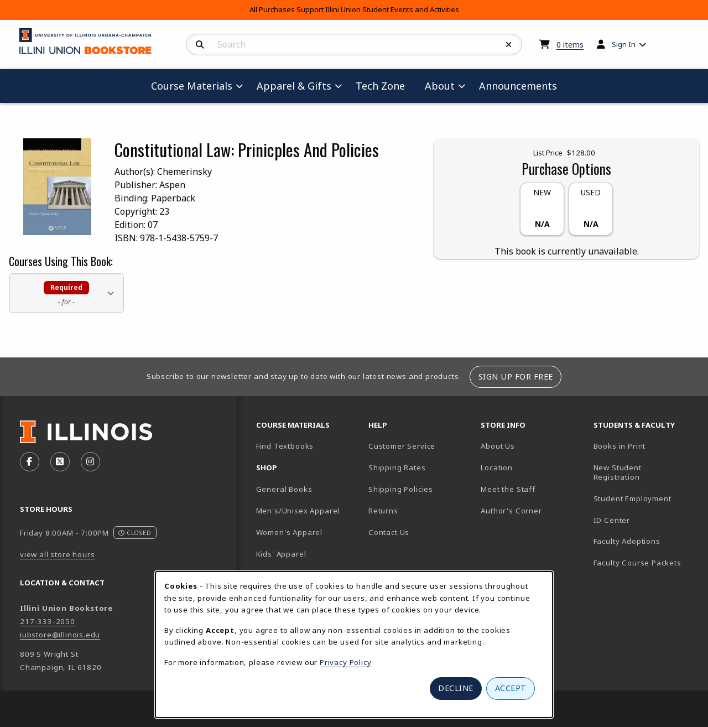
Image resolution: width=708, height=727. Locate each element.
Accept (511, 688)
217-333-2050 (47, 621)
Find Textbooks (285, 446)
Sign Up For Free (515, 376)
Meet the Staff (508, 489)
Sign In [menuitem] (624, 44)
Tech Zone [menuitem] (385, 85)
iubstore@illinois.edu (60, 635)
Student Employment (645, 498)
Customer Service (401, 446)
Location (497, 467)
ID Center (645, 520)
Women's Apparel (289, 532)
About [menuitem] (440, 85)
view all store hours (57, 554)
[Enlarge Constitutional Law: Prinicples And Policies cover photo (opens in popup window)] (57, 186)
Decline (455, 688)
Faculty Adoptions (627, 541)
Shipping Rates (397, 467)
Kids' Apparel (281, 554)
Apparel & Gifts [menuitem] (294, 85)
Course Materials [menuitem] (191, 85)
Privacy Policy (346, 662)
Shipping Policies (400, 489)
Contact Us (388, 532)
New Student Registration (618, 472)
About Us (498, 446)
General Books (284, 489)
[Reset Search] (509, 44)
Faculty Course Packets (637, 563)
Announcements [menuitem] (518, 85)
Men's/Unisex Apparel (298, 511)
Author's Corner (511, 511)
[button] (66, 293)
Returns (383, 511)
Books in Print (645, 445)
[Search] (200, 44)
